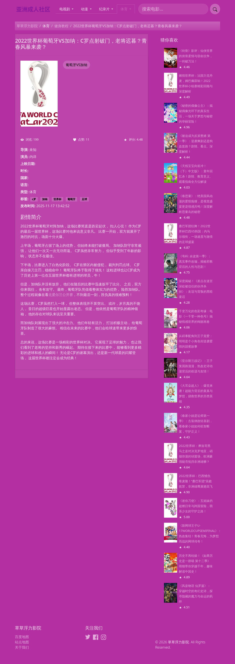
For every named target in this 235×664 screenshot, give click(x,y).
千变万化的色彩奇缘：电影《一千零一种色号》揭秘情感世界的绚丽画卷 (196, 316)
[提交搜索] (215, 9)
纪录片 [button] (104, 9)
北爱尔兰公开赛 (60, 294)
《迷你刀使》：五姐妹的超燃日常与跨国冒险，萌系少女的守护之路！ (196, 506)
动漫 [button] (85, 9)
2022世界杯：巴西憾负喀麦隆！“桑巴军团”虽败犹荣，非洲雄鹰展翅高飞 (196, 481)
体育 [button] (124, 9)
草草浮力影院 (27, 26)
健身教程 (61, 26)
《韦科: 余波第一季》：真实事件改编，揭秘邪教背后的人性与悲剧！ (196, 261)
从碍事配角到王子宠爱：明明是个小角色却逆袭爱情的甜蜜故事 (196, 341)
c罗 (34, 199)
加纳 (44, 199)
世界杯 (57, 199)
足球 (84, 199)
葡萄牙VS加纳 (76, 64)
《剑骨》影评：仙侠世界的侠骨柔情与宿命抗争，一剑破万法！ (196, 56)
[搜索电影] (173, 9)
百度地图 (22, 636)
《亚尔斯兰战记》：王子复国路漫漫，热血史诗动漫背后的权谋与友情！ (196, 366)
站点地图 (22, 642)
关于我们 (22, 647)
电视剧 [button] (65, 9)
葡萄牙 (71, 199)
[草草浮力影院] (35, 9)
